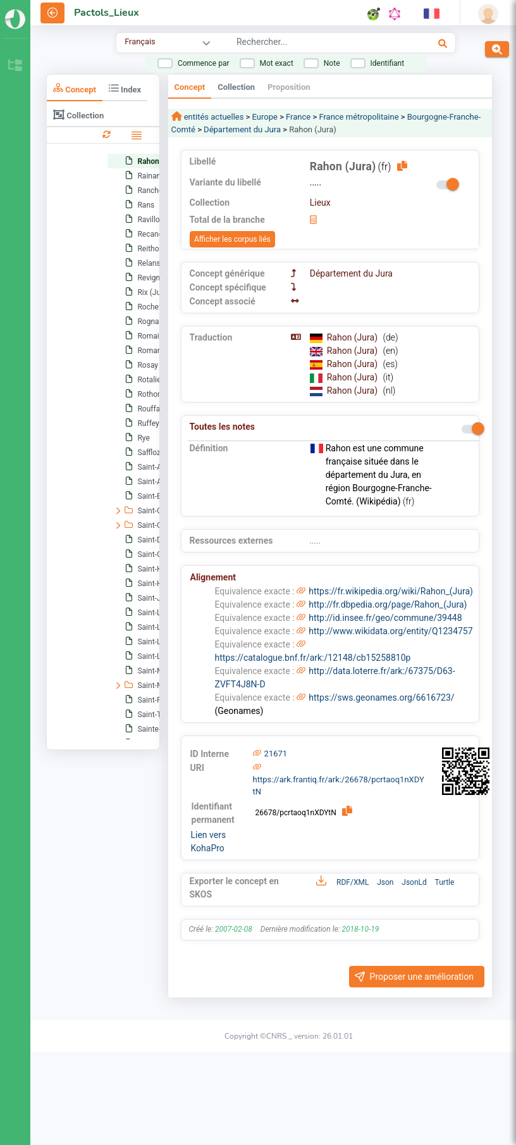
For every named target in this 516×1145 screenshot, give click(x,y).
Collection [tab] (78, 114)
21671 (276, 753)
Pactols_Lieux (106, 13)
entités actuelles (213, 117)
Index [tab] (125, 88)
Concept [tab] (74, 88)
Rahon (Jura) (353, 337)
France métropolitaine (358, 117)
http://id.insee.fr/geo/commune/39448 (385, 618)
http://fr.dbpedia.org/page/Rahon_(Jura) (388, 604)
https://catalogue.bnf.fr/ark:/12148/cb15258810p (313, 658)
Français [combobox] (140, 41)
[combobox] (311, 43)
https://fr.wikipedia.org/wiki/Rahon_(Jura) (391, 591)
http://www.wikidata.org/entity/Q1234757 (390, 631)
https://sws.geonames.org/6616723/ (381, 697)
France (298, 117)
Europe (265, 117)
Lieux (320, 202)
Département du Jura (242, 129)
